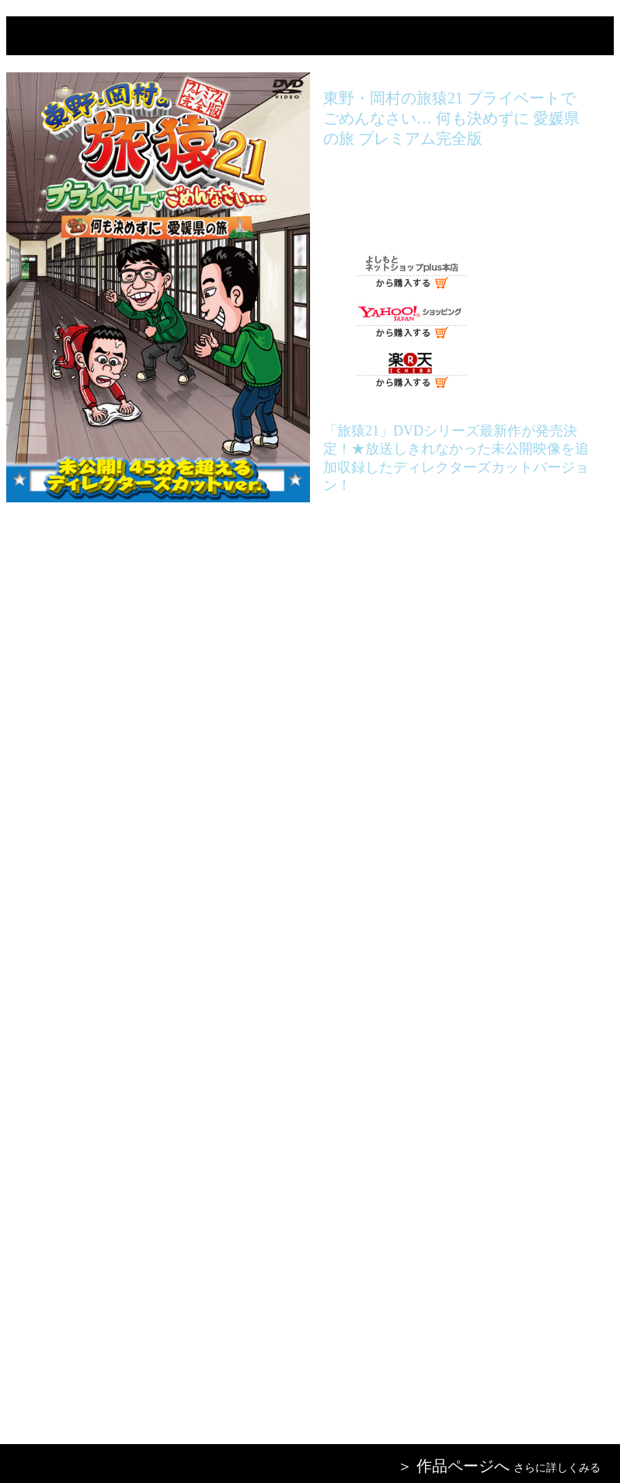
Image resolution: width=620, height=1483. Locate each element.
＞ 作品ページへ (453, 1465)
